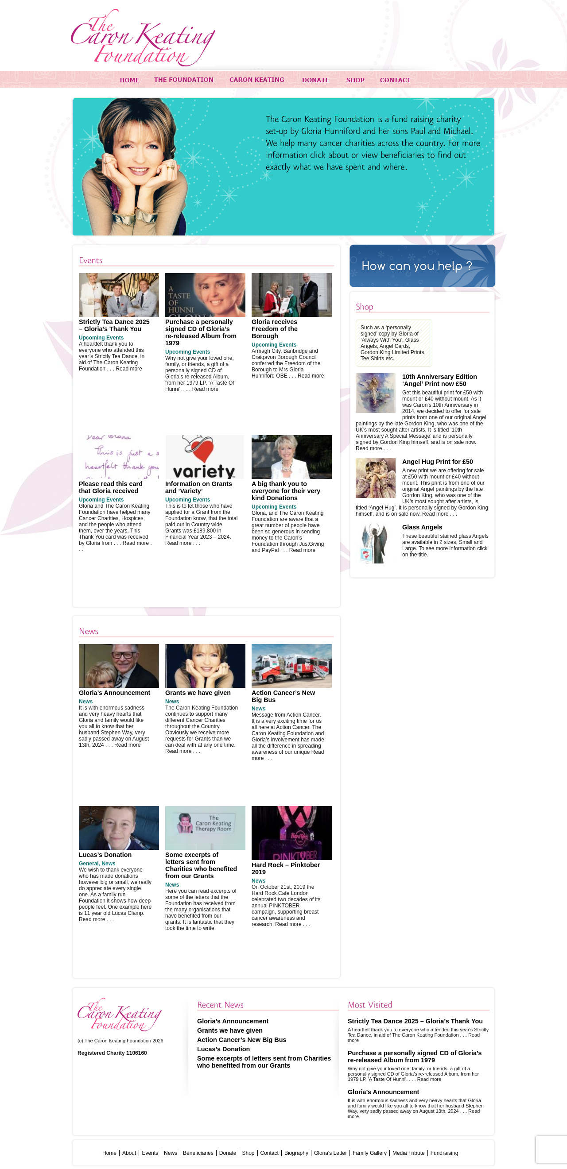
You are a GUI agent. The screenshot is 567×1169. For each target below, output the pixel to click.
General (89, 863)
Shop (248, 1153)
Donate (228, 1153)
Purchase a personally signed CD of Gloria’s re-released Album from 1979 (201, 332)
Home (109, 1153)
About (129, 1153)
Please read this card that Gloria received (111, 487)
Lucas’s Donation (105, 854)
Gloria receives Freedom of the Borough (275, 329)
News (86, 701)
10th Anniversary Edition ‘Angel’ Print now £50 (439, 380)
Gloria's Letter (330, 1153)
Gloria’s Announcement (114, 692)
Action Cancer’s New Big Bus (242, 1039)
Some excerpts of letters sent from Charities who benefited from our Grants (201, 865)
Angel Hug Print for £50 (437, 461)
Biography (296, 1153)
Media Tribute (408, 1153)
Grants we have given (198, 692)
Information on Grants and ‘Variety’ (198, 487)
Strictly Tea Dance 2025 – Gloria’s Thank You (114, 325)
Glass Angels (422, 527)
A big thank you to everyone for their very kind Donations (286, 491)
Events (150, 1153)
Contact (269, 1153)
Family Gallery (370, 1153)
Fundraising (444, 1153)
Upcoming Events (101, 338)
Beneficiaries (198, 1153)
